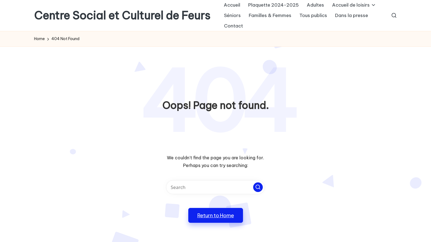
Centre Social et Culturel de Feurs (122, 16)
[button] (258, 187)
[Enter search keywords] (215, 187)
